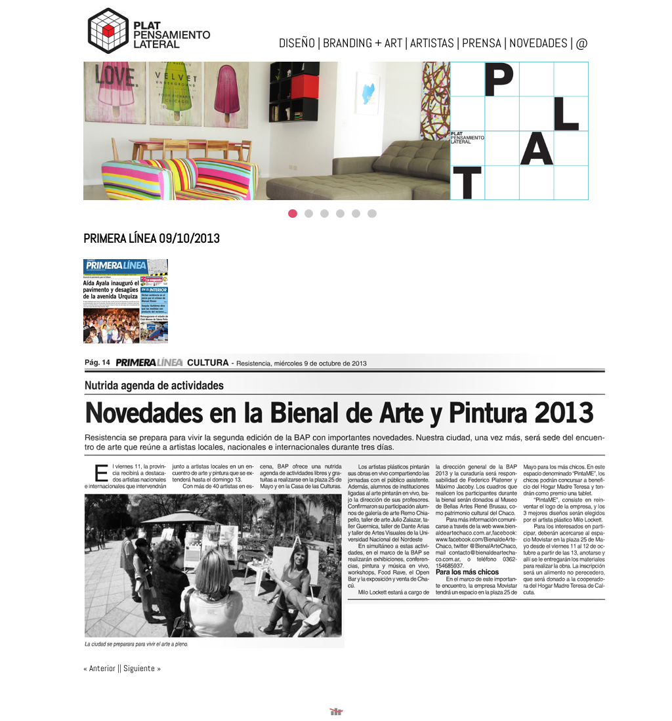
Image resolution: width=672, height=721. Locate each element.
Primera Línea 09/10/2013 (151, 238)
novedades (538, 43)
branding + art (362, 43)
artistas (432, 43)
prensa (481, 43)
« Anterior (99, 668)
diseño (297, 43)
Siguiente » (142, 668)
